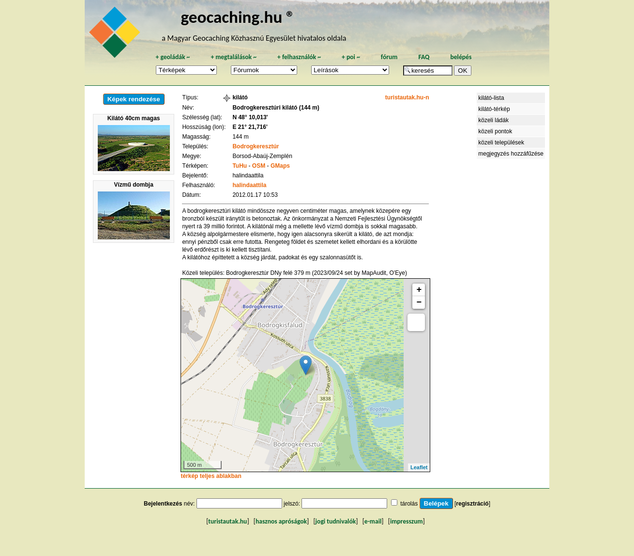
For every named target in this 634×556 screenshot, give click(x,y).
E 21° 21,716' (249, 127)
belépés (460, 57)
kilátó (239, 97)
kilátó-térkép (494, 109)
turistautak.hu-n (407, 97)
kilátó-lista (491, 98)
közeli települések (501, 142)
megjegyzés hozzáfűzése (510, 153)
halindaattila (249, 185)
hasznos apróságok (281, 521)
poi (351, 57)
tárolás (409, 503)
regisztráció (472, 503)
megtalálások (233, 57)
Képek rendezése (133, 99)
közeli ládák (493, 120)
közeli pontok (495, 131)
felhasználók (299, 57)
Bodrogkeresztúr (255, 146)
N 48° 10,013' (250, 117)
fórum (389, 57)
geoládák (172, 57)
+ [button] (419, 290)
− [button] (419, 302)
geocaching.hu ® (238, 16)
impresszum (406, 521)
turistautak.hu (227, 521)
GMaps (280, 165)
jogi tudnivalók (336, 521)
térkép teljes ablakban (211, 476)
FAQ (423, 57)
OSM (258, 165)
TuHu (239, 165)
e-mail (372, 521)
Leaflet (418, 467)
